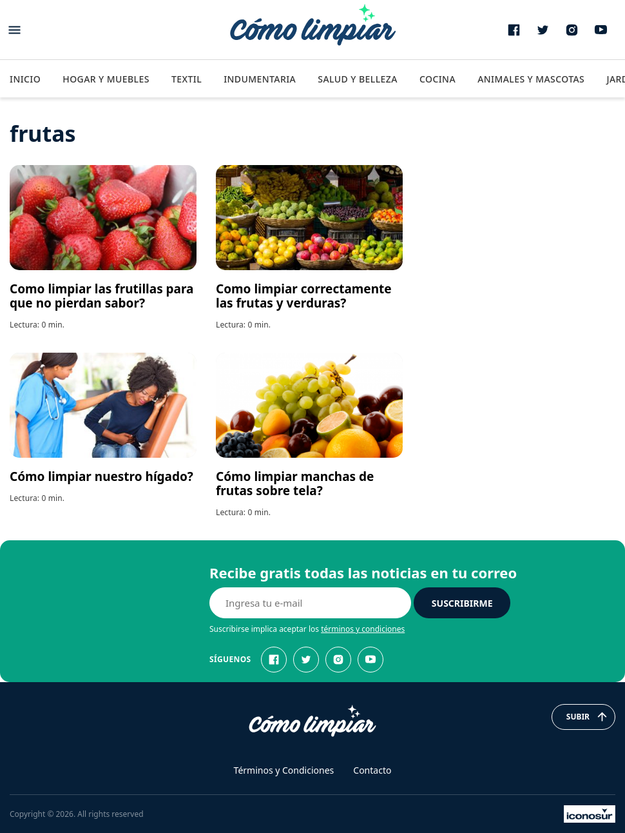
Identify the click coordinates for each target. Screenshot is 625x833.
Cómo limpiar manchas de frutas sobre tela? (295, 483)
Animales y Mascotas (530, 79)
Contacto (372, 770)
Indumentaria (260, 79)
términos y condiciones (363, 628)
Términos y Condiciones (284, 770)
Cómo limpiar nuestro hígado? (101, 476)
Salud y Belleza (357, 79)
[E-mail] (310, 602)
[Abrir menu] (14, 29)
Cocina (437, 79)
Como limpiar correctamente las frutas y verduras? (304, 295)
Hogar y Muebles (106, 79)
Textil (186, 79)
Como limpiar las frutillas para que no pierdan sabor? (102, 295)
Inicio (25, 79)
